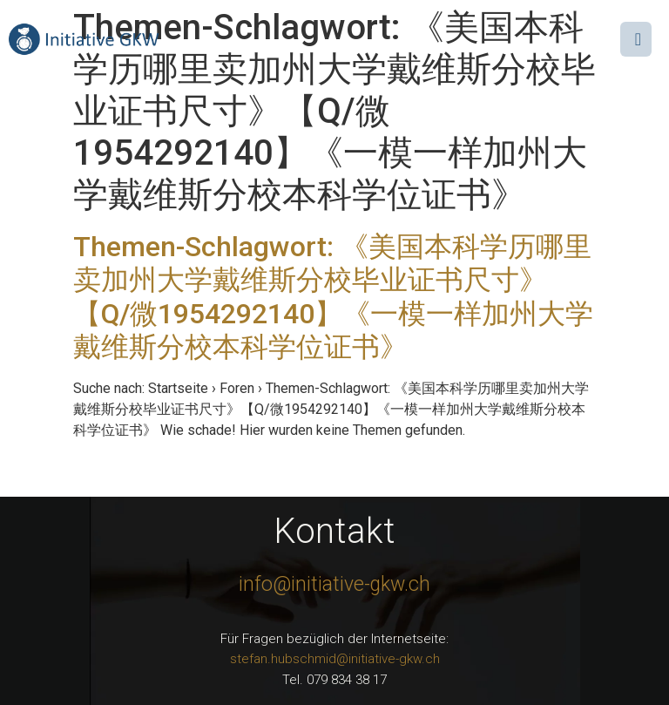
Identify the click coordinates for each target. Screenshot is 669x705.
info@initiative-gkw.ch (334, 584)
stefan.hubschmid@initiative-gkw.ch (335, 659)
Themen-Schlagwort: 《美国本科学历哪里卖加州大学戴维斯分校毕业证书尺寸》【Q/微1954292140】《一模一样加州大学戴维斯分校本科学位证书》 (333, 296)
